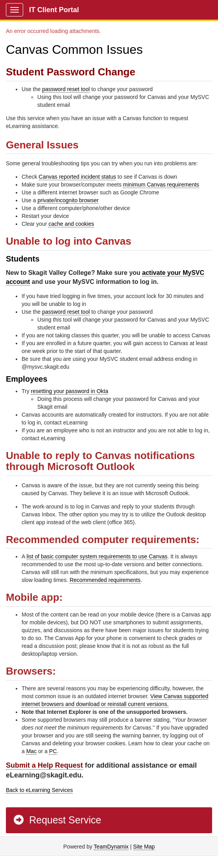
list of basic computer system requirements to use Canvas (96, 556)
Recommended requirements (105, 580)
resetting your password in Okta (69, 391)
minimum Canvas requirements (161, 184)
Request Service (57, 819)
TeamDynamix (111, 846)
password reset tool (66, 89)
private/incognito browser (68, 200)
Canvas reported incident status (77, 177)
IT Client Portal (54, 10)
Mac (31, 751)
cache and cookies (71, 224)
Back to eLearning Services (39, 790)
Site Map (144, 846)
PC (53, 751)
